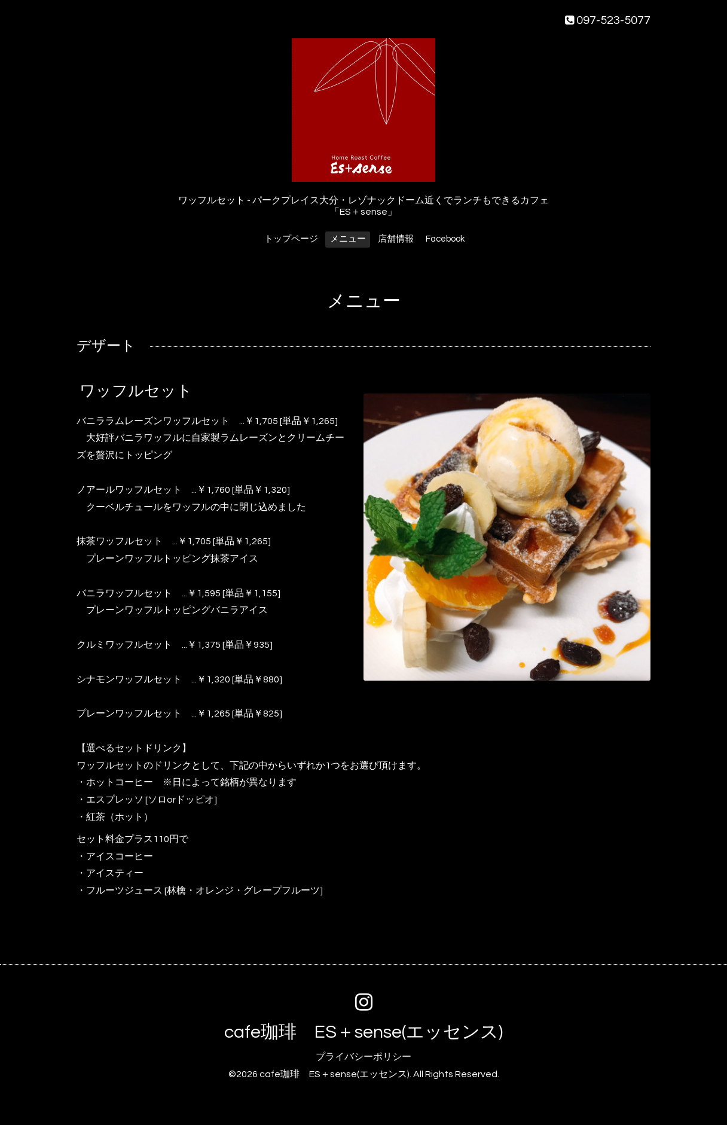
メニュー (348, 238)
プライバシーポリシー (363, 1057)
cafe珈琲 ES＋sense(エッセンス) (363, 1032)
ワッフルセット (136, 390)
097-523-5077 (607, 20)
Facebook (445, 238)
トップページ (291, 238)
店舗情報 (396, 238)
